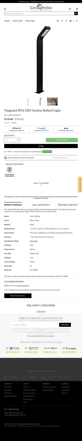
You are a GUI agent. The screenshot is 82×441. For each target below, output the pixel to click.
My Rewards (8, 393)
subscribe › (65, 325)
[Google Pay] (41, 146)
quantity (9, 135)
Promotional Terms (29, 393)
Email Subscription (10, 396)
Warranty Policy (28, 396)
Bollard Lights (30, 21)
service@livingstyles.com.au (14, 415)
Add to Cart (62, 140)
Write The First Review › (18, 296)
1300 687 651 (13, 409)
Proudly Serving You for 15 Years (41, 342)
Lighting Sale (41, 311)
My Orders (7, 390)
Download (33, 241)
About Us (26, 387)
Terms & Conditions (29, 390)
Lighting (7, 21)
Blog (24, 402)
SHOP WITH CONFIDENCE (41, 371)
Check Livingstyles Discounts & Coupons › (41, 336)
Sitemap (64, 393)
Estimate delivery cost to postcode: (21, 158)
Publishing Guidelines (23, 285)
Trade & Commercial (49, 387)
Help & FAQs (66, 387)
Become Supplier (48, 390)
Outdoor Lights (18, 21)
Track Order (8, 387)
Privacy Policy (28, 399)
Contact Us (65, 390)
